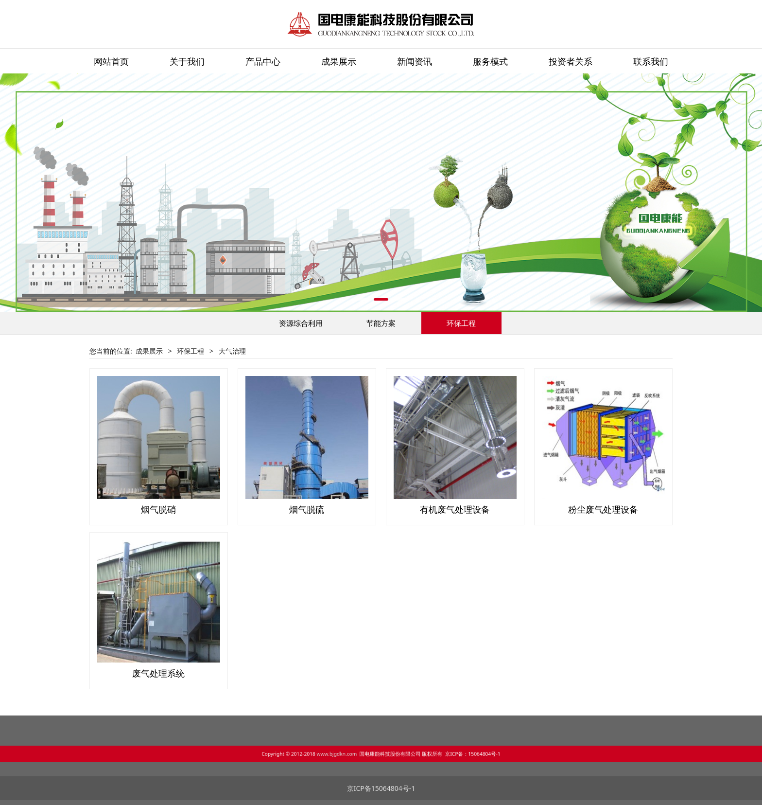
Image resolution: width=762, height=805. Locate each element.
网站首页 (111, 61)
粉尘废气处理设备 (603, 509)
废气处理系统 (158, 673)
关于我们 (187, 61)
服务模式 (490, 61)
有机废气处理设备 (455, 509)
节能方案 (381, 323)
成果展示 (338, 61)
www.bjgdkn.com (361, 752)
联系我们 (650, 61)
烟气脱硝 (158, 509)
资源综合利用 (301, 323)
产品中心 (262, 61)
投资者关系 (570, 61)
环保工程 (461, 323)
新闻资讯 (414, 61)
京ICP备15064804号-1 (381, 788)
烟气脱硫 (306, 509)
